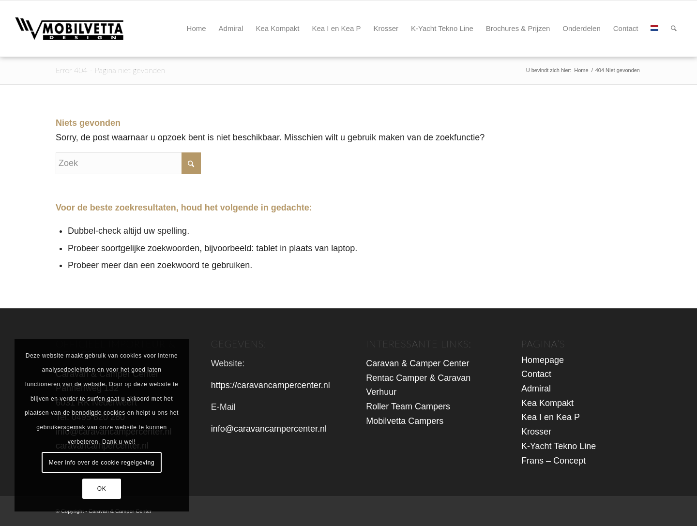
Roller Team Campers (408, 406)
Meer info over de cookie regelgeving (101, 462)
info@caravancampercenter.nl (269, 429)
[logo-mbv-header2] (79, 28)
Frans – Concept (553, 461)
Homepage (542, 360)
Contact (536, 374)
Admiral (536, 388)
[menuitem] (196, 28)
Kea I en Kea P (550, 417)
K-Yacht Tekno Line (558, 446)
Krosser (536, 431)
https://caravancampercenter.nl (270, 385)
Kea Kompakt (547, 403)
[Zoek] (674, 28)
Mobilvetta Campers (404, 421)
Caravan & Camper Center (417, 363)
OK (101, 488)
